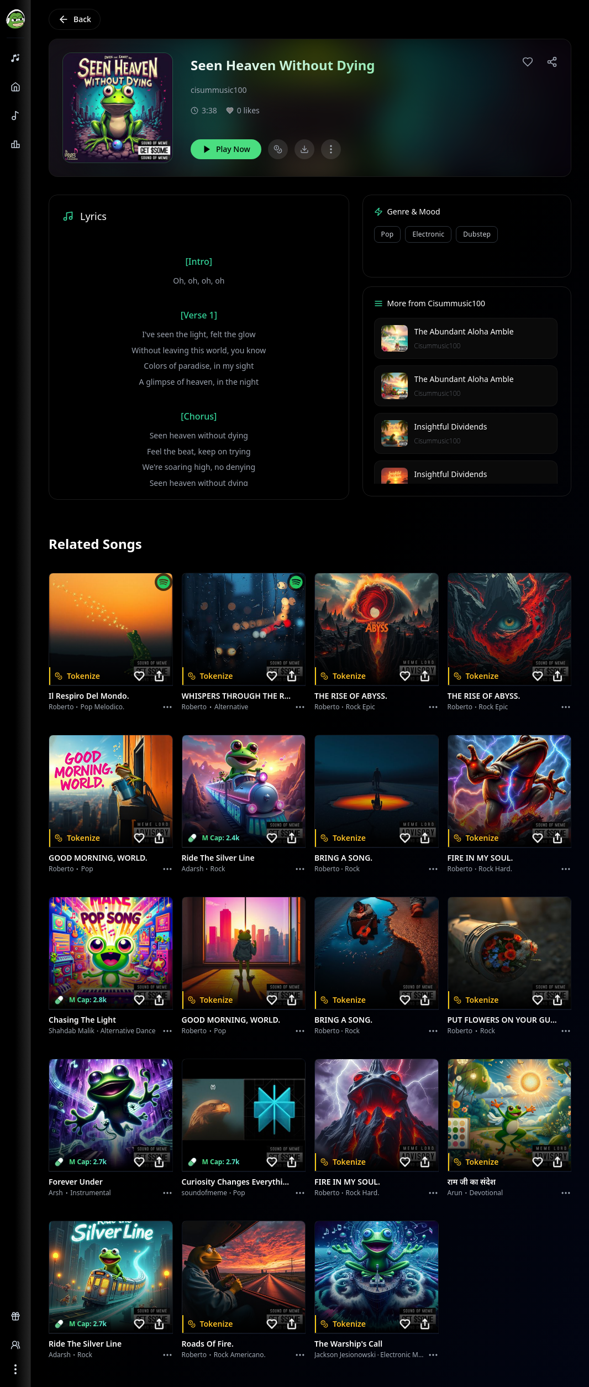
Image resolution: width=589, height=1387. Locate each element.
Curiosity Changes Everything (237, 1181)
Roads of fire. (208, 1343)
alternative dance (128, 1030)
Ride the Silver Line (218, 857)
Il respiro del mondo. (89, 695)
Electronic (428, 234)
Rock (218, 868)
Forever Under (76, 1181)
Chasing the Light (82, 1019)
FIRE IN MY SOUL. (480, 857)
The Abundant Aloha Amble (464, 331)
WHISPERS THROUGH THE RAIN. (237, 695)
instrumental (90, 1192)
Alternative (231, 706)
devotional (486, 1192)
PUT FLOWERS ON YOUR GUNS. (503, 1019)
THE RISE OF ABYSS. (350, 695)
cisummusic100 (219, 90)
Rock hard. (495, 868)
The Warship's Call (348, 1343)
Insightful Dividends (450, 426)
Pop (387, 234)
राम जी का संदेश (472, 1181)
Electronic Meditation (413, 1354)
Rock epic (360, 706)
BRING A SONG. (343, 857)
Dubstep (477, 234)
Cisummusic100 (437, 345)
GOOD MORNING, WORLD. (98, 857)
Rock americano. (240, 1354)
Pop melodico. (103, 706)
